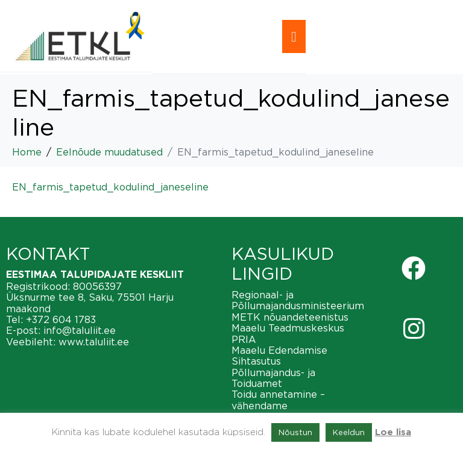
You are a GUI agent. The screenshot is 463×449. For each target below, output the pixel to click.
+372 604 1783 (61, 319)
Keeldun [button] (349, 432)
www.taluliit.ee (93, 341)
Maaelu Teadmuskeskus (288, 327)
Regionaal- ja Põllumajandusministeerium (298, 300)
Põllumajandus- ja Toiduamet (273, 378)
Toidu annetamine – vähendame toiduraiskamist (278, 405)
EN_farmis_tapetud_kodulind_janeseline (110, 186)
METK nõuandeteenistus (290, 317)
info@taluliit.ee (79, 330)
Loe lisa (393, 432)
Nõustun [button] (295, 432)
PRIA (244, 339)
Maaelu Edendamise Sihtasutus (279, 355)
